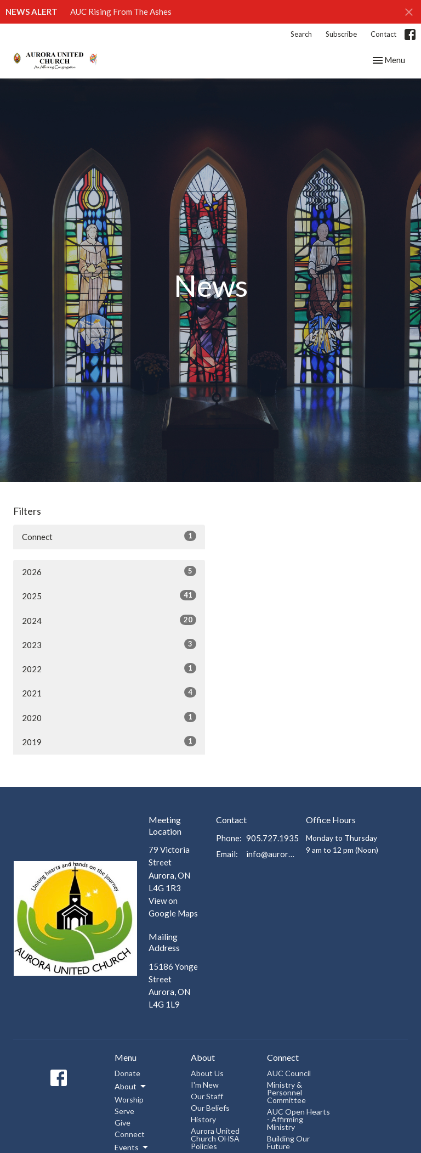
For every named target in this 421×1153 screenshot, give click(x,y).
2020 (109, 717)
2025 (109, 595)
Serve (124, 1111)
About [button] (131, 1086)
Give (122, 1122)
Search (301, 34)
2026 (109, 571)
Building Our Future (288, 1142)
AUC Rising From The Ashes (121, 11)
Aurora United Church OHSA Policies (215, 1138)
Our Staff (207, 1096)
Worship (129, 1099)
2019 (109, 741)
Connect (109, 536)
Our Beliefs (210, 1107)
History (203, 1119)
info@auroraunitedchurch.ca (270, 854)
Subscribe (341, 34)
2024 (109, 620)
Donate (127, 1073)
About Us (207, 1073)
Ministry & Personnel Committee (286, 1092)
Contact (383, 34)
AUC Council (289, 1073)
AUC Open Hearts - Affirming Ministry (298, 1119)
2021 (109, 692)
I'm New (205, 1084)
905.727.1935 (272, 838)
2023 (109, 644)
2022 (109, 668)
